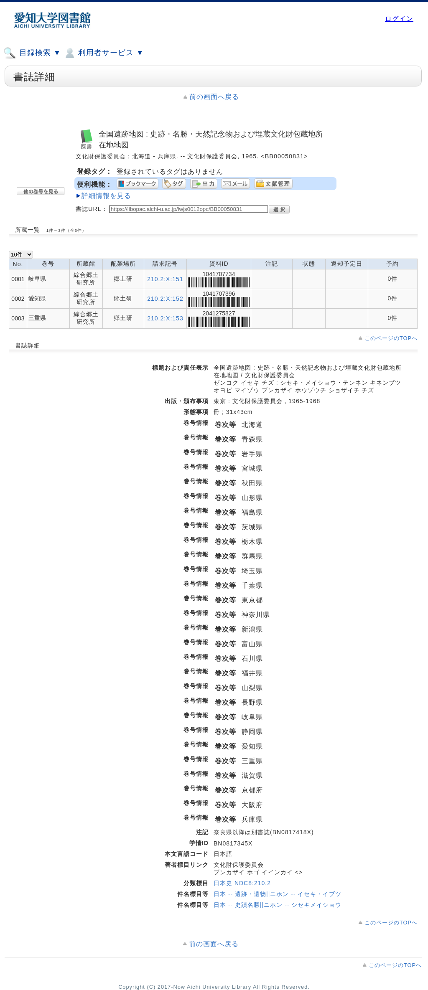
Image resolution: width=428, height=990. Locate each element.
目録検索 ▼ (32, 53)
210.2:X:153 (165, 318)
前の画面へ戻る (214, 96)
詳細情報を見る (106, 195)
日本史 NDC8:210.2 (242, 883)
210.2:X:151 (165, 279)
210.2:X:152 (165, 298)
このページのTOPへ (391, 338)
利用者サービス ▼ (103, 53)
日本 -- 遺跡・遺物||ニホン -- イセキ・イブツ (277, 894)
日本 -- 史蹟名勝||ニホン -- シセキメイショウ (277, 904)
